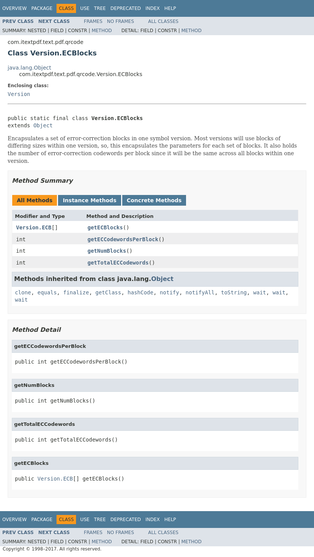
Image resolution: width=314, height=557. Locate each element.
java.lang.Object (29, 68)
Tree (100, 8)
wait (259, 292)
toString (234, 292)
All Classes (163, 21)
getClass (108, 292)
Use (84, 8)
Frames (93, 21)
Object (43, 125)
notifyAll (200, 292)
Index (153, 8)
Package (41, 8)
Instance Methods (89, 200)
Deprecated (125, 8)
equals (47, 292)
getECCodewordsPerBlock (122, 239)
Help (170, 8)
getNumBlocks (106, 251)
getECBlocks (105, 227)
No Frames (120, 21)
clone (23, 292)
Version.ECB (34, 227)
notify (169, 292)
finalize (76, 292)
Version (19, 94)
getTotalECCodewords (118, 263)
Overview (14, 8)
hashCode (140, 292)
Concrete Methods (154, 200)
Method (102, 30)
